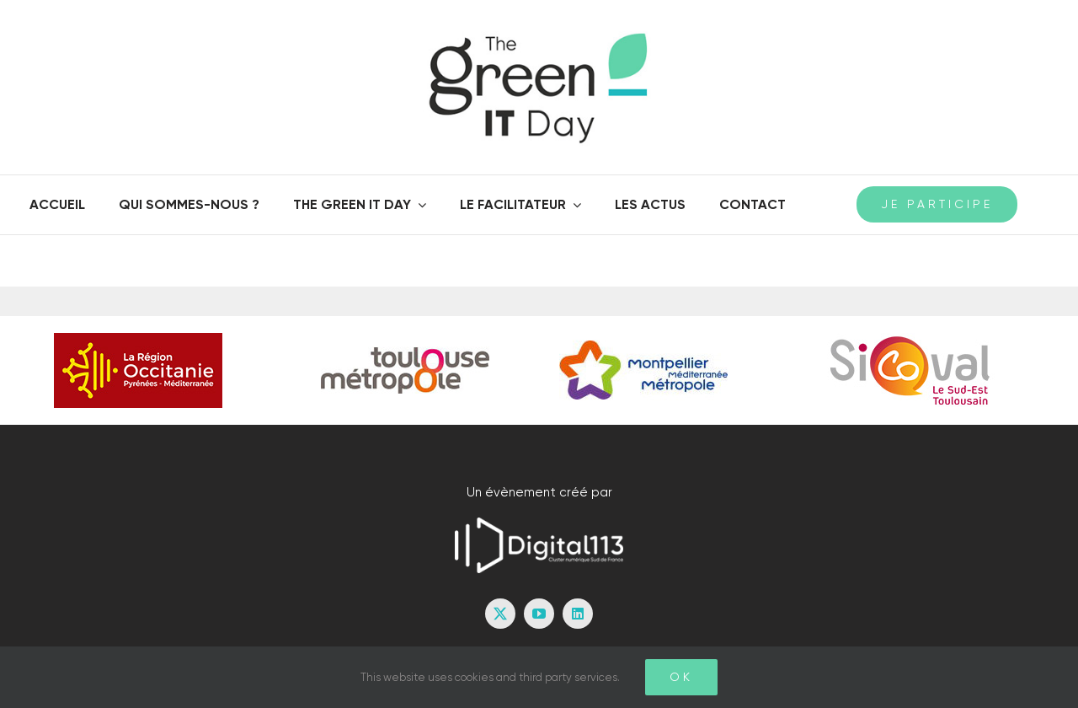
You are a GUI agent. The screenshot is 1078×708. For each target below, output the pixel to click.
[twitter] (500, 613)
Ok (681, 677)
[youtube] (539, 613)
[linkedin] (578, 613)
